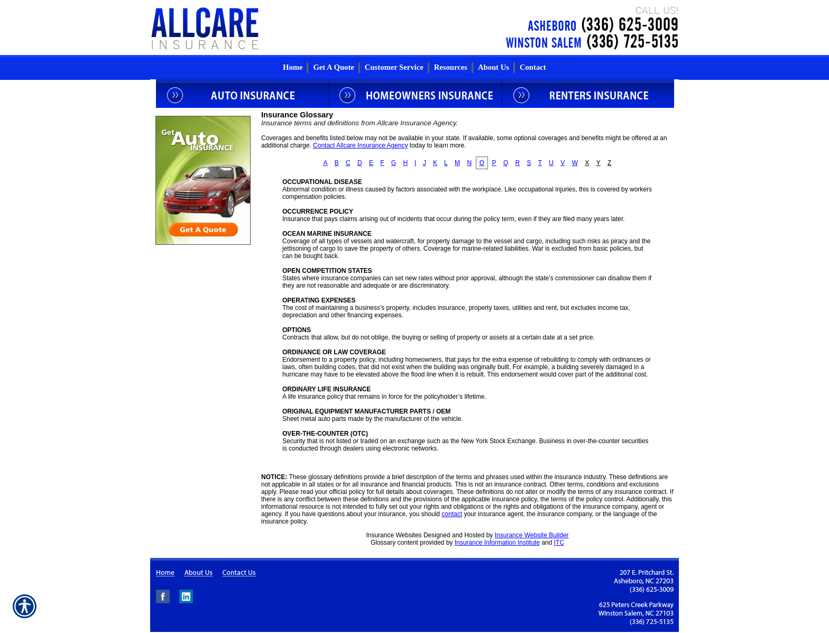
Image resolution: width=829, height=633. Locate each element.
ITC (559, 542)
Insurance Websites (393, 535)
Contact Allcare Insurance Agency (360, 145)
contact (451, 514)
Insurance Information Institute (497, 542)
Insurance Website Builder (532, 535)
